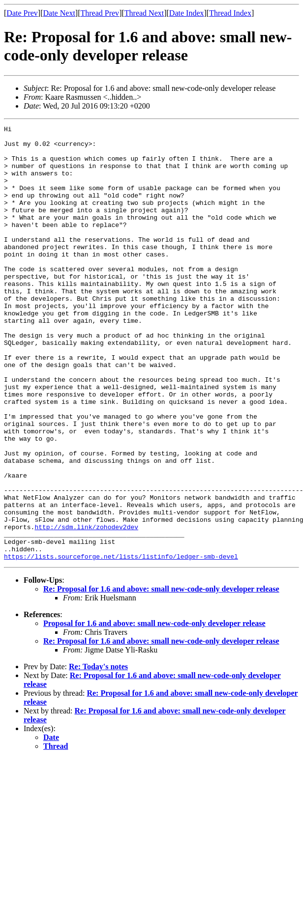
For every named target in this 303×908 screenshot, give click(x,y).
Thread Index (230, 13)
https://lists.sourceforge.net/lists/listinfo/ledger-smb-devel (121, 643)
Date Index (186, 13)
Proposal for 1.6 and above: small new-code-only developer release (154, 710)
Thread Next (144, 13)
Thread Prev (99, 13)
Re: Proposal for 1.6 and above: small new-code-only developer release (161, 676)
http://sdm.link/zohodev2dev (86, 607)
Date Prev (22, 13)
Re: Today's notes (98, 753)
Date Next (59, 13)
